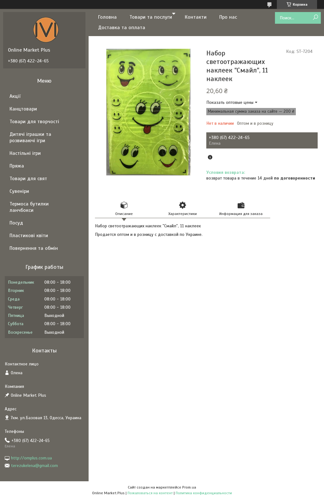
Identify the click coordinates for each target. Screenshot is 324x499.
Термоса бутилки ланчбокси (29, 207)
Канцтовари (23, 109)
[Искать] (315, 17)
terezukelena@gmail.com (34, 465)
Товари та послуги (150, 17)
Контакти (196, 17)
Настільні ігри (25, 153)
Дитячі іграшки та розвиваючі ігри (30, 137)
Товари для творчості (34, 121)
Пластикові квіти (28, 235)
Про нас (228, 17)
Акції (15, 96)
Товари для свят (28, 178)
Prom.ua (189, 487)
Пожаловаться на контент (150, 493)
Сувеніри (19, 191)
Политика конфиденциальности (204, 493)
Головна (107, 17)
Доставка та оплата (121, 27)
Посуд (16, 223)
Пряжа (16, 166)
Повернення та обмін (33, 248)
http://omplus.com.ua (31, 458)
